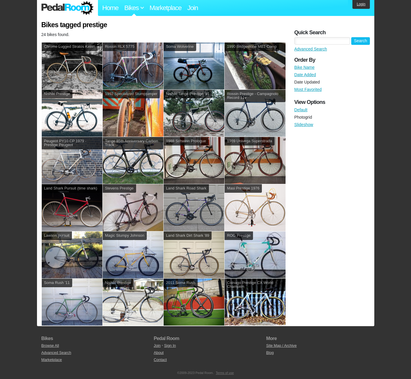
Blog (270, 352)
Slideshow (303, 124)
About (159, 352)
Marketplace (165, 8)
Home (110, 8)
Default (300, 109)
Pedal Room (67, 8)
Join (192, 8)
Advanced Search (310, 49)
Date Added (305, 74)
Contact (160, 359)
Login (361, 4)
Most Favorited (308, 89)
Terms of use (225, 373)
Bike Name (304, 67)
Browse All (50, 345)
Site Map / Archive (281, 345)
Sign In (170, 345)
